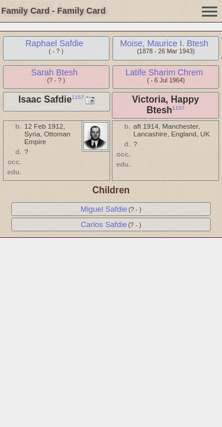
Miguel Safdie (104, 209)
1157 (78, 97)
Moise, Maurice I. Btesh (164, 43)
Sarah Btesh (54, 72)
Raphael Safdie (54, 43)
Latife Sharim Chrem (164, 72)
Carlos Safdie (104, 224)
